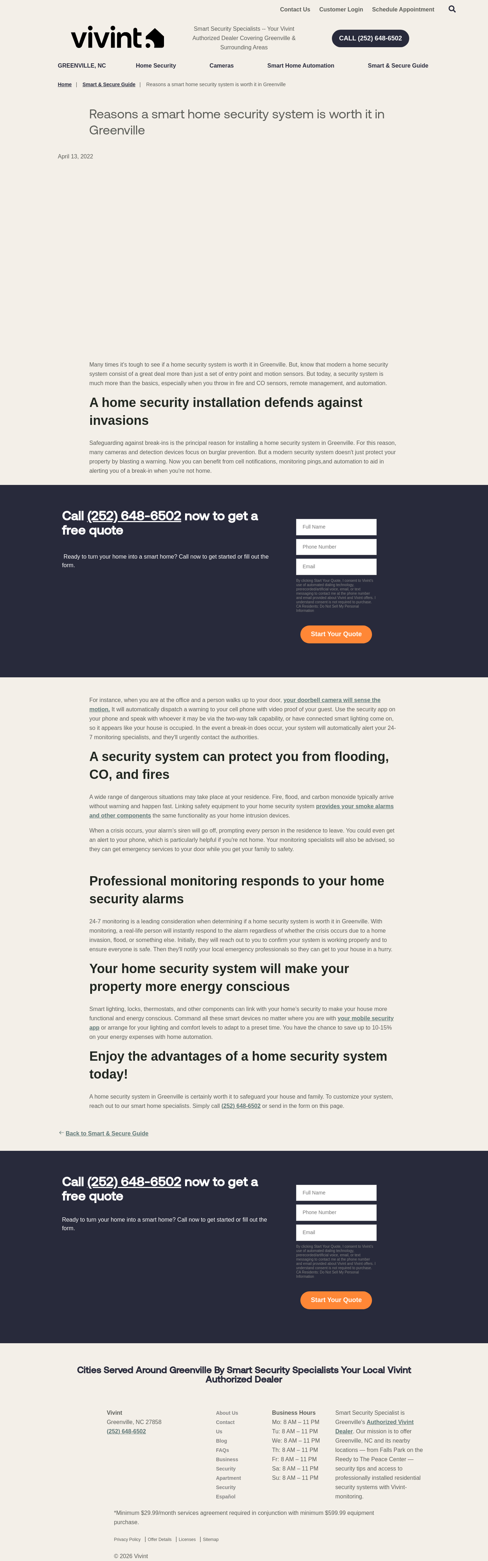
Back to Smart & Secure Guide (103, 1133)
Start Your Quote (336, 634)
